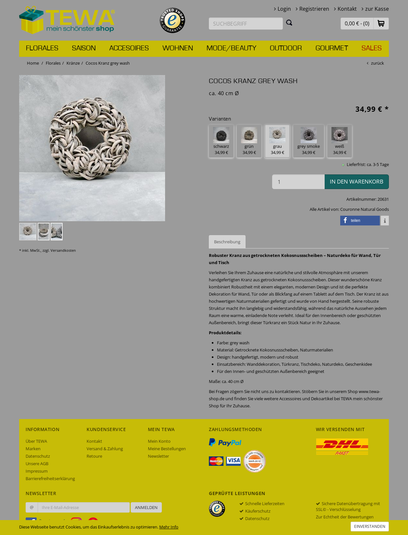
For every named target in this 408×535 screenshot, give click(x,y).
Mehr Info (168, 527)
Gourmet (332, 48)
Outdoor (286, 48)
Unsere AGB (37, 463)
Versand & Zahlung (105, 449)
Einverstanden (369, 526)
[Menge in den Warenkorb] (298, 181)
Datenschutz (38, 456)
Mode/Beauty (231, 48)
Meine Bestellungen (167, 449)
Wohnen (177, 48)
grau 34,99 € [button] (277, 141)
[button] (381, 23)
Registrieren (314, 8)
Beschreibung (227, 242)
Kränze (73, 63)
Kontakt (347, 8)
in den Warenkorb (356, 181)
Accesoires (129, 48)
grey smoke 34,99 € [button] (308, 141)
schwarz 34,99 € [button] (221, 141)
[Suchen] (289, 22)
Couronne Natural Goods (364, 209)
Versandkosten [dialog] (63, 250)
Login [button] (284, 8)
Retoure (94, 456)
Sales (372, 48)
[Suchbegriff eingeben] (246, 24)
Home (33, 63)
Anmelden (146, 507)
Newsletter (158, 456)
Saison (84, 48)
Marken (33, 449)
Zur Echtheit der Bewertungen (345, 517)
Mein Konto (159, 441)
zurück (377, 63)
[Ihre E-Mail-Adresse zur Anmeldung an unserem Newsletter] (84, 507)
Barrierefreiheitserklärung (50, 478)
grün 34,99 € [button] (249, 141)
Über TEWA (36, 441)
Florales (42, 48)
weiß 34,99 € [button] (339, 141)
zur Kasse (377, 8)
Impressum (37, 471)
